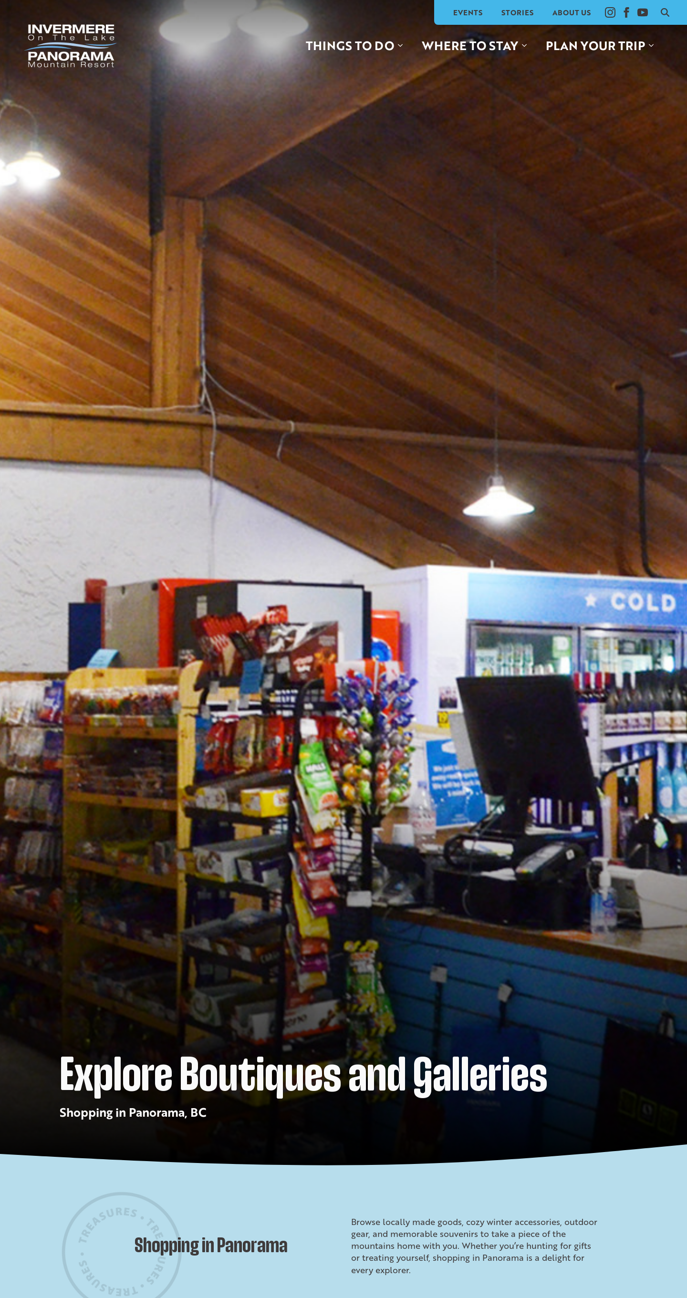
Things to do (350, 45)
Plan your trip (595, 45)
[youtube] (642, 12)
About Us (571, 12)
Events (467, 12)
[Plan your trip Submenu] (654, 45)
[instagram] (610, 12)
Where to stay (470, 45)
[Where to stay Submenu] (527, 45)
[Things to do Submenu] (403, 45)
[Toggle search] (665, 12)
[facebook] (626, 12)
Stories (517, 12)
